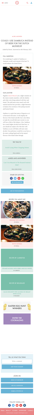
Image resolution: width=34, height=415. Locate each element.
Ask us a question (17, 385)
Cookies (14, 410)
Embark (11, 412)
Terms (3, 410)
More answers (17, 36)
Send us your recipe (17, 380)
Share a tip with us (17, 391)
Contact (30, 410)
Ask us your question (17, 191)
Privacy (8, 410)
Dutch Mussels (12, 95)
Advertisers (22, 410)
